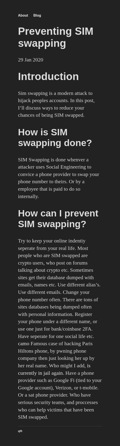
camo (23, 343)
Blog (37, 15)
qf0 (20, 431)
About (23, 15)
